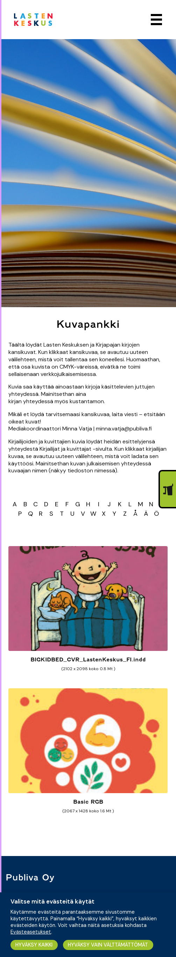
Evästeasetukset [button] (30, 931)
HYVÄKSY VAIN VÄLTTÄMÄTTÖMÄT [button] (108, 945)
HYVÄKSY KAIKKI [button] (33, 945)
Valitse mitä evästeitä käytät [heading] (52, 901)
